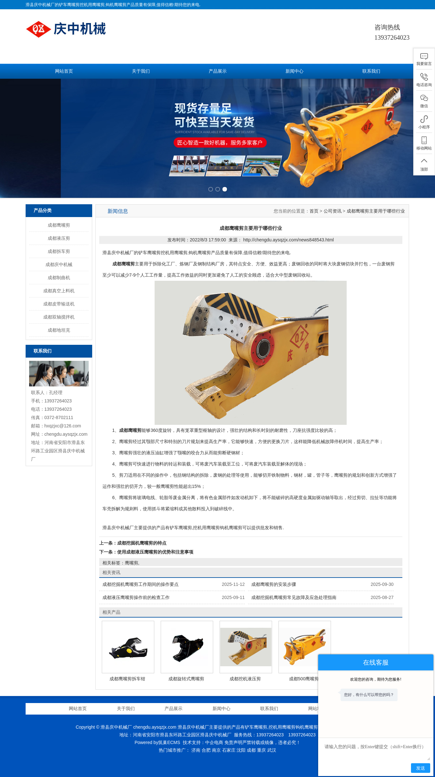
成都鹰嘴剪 (59, 225)
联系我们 (371, 71)
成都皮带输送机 (59, 303)
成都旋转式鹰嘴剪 (186, 678)
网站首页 (64, 71)
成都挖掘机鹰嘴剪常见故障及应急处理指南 (293, 597)
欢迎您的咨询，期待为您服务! (375, 679)
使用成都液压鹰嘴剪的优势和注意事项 (155, 551)
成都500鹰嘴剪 (304, 678)
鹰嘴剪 (131, 562)
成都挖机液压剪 (245, 678)
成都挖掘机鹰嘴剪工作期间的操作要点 (140, 584)
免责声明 (233, 742)
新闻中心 (294, 71)
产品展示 (218, 71)
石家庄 (229, 750)
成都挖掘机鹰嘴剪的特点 (141, 543)
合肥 (206, 750)
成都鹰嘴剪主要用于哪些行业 (376, 211)
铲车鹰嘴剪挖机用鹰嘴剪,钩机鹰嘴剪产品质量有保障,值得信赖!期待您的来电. (130, 4)
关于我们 (141, 71)
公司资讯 (333, 211)
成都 (251, 750)
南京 (216, 750)
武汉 (271, 750)
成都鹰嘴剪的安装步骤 (273, 584)
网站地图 (317, 708)
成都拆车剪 (59, 251)
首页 (314, 211)
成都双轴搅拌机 (59, 317)
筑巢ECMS (169, 742)
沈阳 (241, 750)
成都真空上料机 (59, 290)
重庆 (261, 750)
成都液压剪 (59, 238)
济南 (195, 750)
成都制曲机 (59, 277)
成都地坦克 (59, 330)
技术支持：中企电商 (203, 742)
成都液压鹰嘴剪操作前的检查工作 (136, 597)
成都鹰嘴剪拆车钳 (127, 678)
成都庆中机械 (58, 264)
